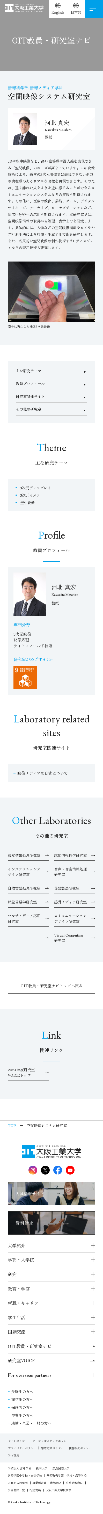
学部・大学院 (21, 1259)
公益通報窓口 (74, 1483)
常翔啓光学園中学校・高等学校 (66, 1475)
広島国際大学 (60, 1468)
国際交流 (16, 1331)
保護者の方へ (22, 1407)
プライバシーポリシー (22, 1448)
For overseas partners (30, 1375)
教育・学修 (19, 1288)
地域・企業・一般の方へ (31, 1423)
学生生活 (16, 1317)
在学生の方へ (22, 1399)
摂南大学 (41, 1468)
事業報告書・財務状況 (46, 1483)
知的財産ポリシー (52, 1448)
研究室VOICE (51, 1360)
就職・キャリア (23, 1303)
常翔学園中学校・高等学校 (25, 1475)
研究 (12, 1274)
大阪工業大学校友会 (58, 1490)
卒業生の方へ (22, 1415)
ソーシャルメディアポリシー (50, 1441)
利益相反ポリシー (80, 1448)
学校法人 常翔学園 (19, 1468)
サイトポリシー (18, 1441)
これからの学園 (18, 1483)
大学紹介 (16, 1245)
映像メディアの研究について (42, 773)
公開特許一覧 (16, 1490)
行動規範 (35, 1490)
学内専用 (13, 1455)
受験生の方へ (22, 1391)
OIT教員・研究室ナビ (51, 1346)
